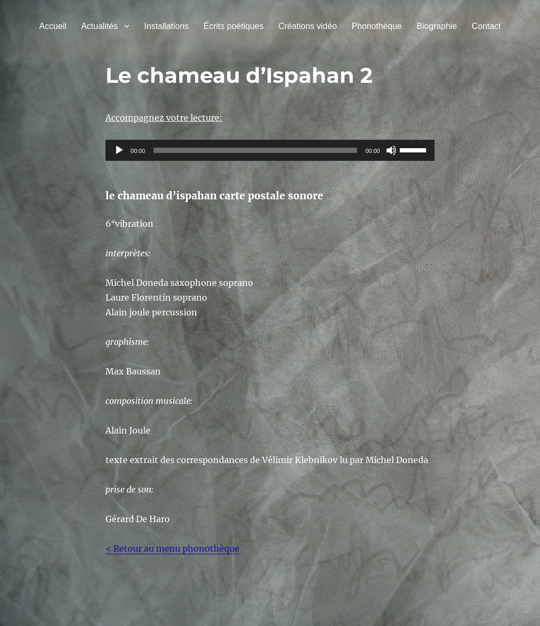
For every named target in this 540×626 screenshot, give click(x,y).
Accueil (52, 26)
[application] (270, 150)
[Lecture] (119, 150)
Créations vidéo (307, 26)
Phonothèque (377, 26)
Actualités (99, 26)
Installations (166, 26)
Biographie (437, 26)
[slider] (255, 150)
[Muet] (391, 150)
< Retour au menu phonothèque (172, 548)
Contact (486, 26)
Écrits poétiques (234, 26)
